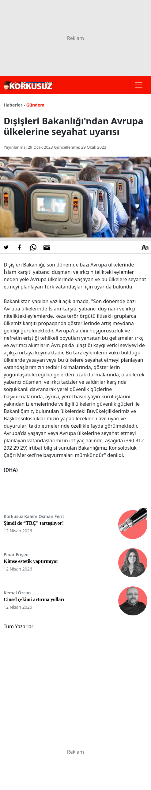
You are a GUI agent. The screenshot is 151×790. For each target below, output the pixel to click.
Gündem (35, 105)
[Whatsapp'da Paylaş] (33, 247)
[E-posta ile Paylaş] (47, 247)
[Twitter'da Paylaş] (6, 247)
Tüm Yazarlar (18, 626)
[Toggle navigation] (138, 85)
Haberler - (14, 105)
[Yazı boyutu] (145, 247)
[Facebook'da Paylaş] (19, 247)
